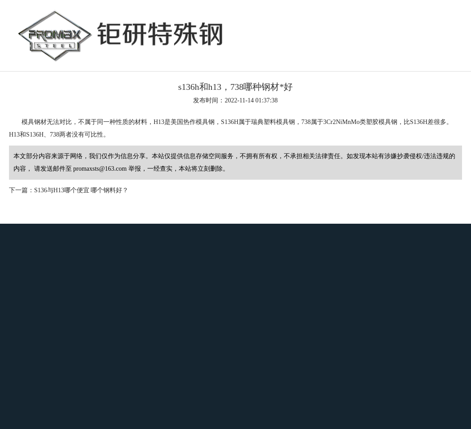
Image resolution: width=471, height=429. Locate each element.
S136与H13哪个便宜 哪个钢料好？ (81, 190)
